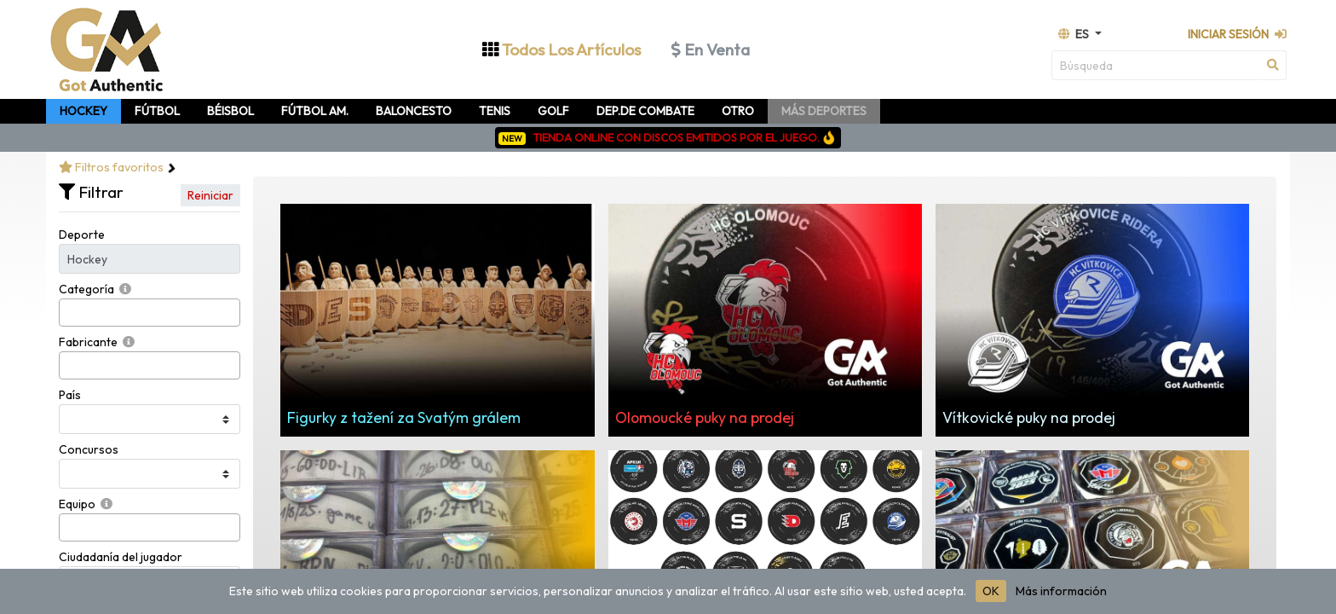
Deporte (82, 234)
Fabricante (88, 342)
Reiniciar (210, 195)
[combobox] (149, 312)
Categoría (86, 289)
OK (990, 591)
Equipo (77, 504)
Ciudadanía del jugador (120, 557)
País (70, 395)
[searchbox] (68, 312)
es (1074, 34)
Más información (1061, 591)
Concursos (88, 449)
